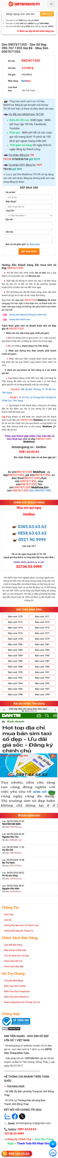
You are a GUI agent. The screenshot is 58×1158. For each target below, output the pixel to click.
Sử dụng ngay (33, 244)
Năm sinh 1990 (15, 672)
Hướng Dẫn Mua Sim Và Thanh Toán (21, 925)
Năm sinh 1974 (15, 627)
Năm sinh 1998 (15, 694)
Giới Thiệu (9, 914)
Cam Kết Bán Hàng (13, 945)
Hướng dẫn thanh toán (19, 319)
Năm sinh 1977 (42, 633)
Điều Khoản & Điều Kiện (15, 950)
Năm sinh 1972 (15, 622)
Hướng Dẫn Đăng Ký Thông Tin (18, 931)
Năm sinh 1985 (42, 655)
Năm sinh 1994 (15, 683)
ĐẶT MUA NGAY (29, 251)
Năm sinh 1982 (15, 650)
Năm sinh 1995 (42, 683)
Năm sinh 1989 (42, 666)
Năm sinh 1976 (15, 633)
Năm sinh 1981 (42, 644)
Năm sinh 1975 (42, 627)
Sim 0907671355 (40, 490)
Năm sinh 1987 (42, 661)
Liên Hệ (7, 920)
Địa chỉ (9, 219)
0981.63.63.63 (19, 1153)
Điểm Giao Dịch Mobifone (16, 997)
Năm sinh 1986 (15, 661)
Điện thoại (11, 201)
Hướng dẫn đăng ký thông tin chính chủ (27, 314)
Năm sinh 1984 (15, 655)
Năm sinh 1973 (42, 622)
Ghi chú (9, 232)
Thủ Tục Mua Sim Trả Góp (16, 955)
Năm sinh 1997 (42, 689)
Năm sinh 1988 (15, 666)
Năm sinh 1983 (42, 650)
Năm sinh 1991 (42, 672)
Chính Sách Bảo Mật (14, 966)
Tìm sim (47, 14)
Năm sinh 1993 (42, 678)
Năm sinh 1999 (42, 694)
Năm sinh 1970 (15, 616)
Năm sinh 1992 (15, 678)
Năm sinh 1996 (15, 689)
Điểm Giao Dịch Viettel (15, 986)
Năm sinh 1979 (42, 639)
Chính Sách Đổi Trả (13, 961)
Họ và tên (11, 192)
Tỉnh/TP (10, 211)
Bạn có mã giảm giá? (23, 244)
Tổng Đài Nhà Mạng (13, 980)
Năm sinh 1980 (15, 644)
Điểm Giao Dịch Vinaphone (17, 991)
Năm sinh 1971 (42, 616)
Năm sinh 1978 (15, 639)
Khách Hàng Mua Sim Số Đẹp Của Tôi (22, 1002)
